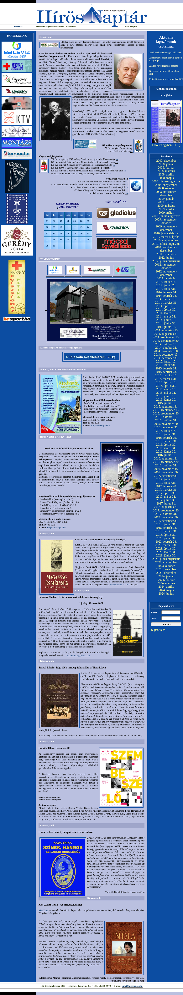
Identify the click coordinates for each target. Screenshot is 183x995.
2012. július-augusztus (166, 261)
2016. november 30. (166, 472)
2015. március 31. (166, 378)
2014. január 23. (166, 285)
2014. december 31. (166, 358)
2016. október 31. (166, 465)
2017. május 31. (166, 496)
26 (74, 239)
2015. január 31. (166, 365)
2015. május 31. (166, 392)
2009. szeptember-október (166, 221)
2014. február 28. (166, 295)
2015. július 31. (166, 403)
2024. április (166, 586)
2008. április (166, 174)
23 (54, 239)
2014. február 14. (166, 292)
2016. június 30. (166, 451)
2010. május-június (166, 240)
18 (67, 233)
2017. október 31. (166, 513)
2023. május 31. (166, 552)
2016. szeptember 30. (166, 462)
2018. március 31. (166, 531)
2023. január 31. (166, 538)
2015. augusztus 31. (166, 406)
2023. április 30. (166, 548)
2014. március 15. (166, 299)
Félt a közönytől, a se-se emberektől (166, 79)
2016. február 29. (166, 437)
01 (47, 221)
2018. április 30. (166, 534)
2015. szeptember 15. (166, 410)
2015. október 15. (166, 417)
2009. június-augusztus (166, 216)
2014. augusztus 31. (166, 333)
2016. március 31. (166, 441)
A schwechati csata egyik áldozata (165, 52)
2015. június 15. (166, 396)
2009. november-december (166, 228)
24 (61, 239)
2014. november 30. (166, 351)
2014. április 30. (166, 309)
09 (54, 227)
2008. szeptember (166, 184)
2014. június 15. (166, 320)
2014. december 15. (166, 354)
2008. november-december (166, 193)
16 (54, 233)
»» (131, 151)
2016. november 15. (166, 468)
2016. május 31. (166, 448)
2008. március (166, 171)
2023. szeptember (166, 562)
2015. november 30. (166, 423)
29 (47, 245)
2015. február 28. (166, 371)
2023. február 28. (166, 541)
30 (54, 245)
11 (68, 227)
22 (47, 239)
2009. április (166, 209)
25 (67, 239)
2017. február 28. (166, 486)
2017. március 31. (166, 489)
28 (88, 239)
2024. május (166, 590)
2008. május (166, 178)
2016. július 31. (166, 455)
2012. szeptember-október (166, 266)
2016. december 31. (166, 475)
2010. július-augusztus (166, 243)
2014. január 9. (166, 278)
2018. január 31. (166, 524)
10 (61, 227)
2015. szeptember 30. (166, 413)
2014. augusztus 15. (166, 330)
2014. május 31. (166, 316)
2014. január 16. (166, 281)
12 (74, 227)
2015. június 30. (166, 399)
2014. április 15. (166, 306)
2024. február (166, 579)
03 (61, 221)
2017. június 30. (166, 500)
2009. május (166, 212)
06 (81, 221)
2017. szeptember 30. (166, 510)
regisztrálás (158, 630)
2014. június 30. (166, 323)
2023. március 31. (166, 545)
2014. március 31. (166, 302)
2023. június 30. (166, 555)
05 (74, 221)
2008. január (166, 164)
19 (74, 233)
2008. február (166, 167)
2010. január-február (166, 233)
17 (61, 233)
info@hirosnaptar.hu (100, 425)
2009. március (166, 205)
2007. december (166, 160)
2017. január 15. (166, 479)
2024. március (166, 583)
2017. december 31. (166, 520)
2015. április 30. (166, 385)
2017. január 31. (166, 482)
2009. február (166, 202)
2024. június (166, 593)
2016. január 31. (166, 434)
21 (88, 233)
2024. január (166, 576)
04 (67, 221)
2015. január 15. (166, 361)
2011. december (166, 254)
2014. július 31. (166, 326)
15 (47, 233)
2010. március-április (166, 236)
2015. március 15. (166, 375)
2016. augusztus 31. (166, 458)
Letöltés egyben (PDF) (166, 145)
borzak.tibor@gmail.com (78, 655)
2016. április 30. (166, 444)
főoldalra (18, 26)
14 (88, 227)
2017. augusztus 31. (166, 507)
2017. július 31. (166, 503)
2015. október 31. (166, 420)
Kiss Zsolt (43, 910)
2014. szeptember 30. (166, 340)
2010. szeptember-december (166, 249)
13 (81, 227)
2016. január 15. (166, 430)
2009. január (166, 198)
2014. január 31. (166, 288)
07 (88, 221)
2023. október (166, 565)
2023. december (166, 572)
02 (54, 221)
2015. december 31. (166, 427)
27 (81, 239)
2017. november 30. (166, 517)
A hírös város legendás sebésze (163, 65)
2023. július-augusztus (166, 559)
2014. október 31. (166, 347)
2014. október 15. (166, 344)
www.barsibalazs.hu (119, 584)
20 (81, 233)
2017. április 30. (166, 493)
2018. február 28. (166, 527)
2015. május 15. (166, 389)
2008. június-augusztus (166, 181)
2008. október (166, 188)
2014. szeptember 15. (166, 337)
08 (47, 227)
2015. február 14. (166, 368)
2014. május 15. (166, 313)
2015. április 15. (166, 382)
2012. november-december (166, 273)
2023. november (166, 569)
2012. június (166, 257)
